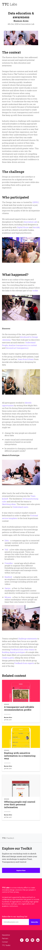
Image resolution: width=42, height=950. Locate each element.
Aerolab (36, 227)
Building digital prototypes (13, 652)
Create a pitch (8, 657)
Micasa (8, 597)
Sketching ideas (9, 504)
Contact (5, 942)
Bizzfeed (8, 577)
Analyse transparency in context (23, 345)
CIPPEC (35, 202)
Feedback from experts (24, 663)
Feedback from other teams (22, 649)
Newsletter (6, 935)
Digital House (23, 227)
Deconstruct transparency (17, 348)
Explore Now (21, 870)
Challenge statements (27, 638)
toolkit (35, 290)
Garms (7, 588)
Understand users (20, 507)
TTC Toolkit (6, 945)
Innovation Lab (30, 222)
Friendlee (9, 563)
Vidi (6, 549)
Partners (5, 938)
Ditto (7, 540)
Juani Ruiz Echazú (25, 359)
